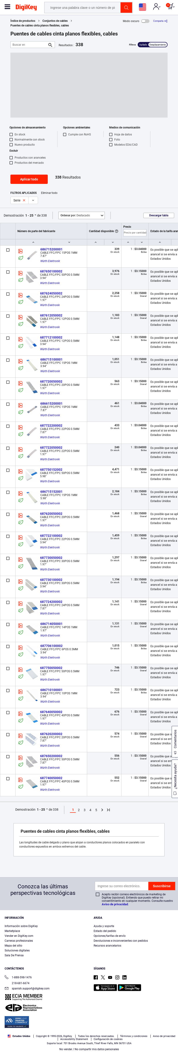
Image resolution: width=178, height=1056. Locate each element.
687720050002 (51, 381)
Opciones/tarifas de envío (110, 936)
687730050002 (51, 558)
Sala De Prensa (14, 955)
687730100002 (51, 580)
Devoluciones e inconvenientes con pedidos (121, 940)
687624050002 (51, 293)
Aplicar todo (29, 179)
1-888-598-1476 (18, 978)
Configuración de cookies (108, 1039)
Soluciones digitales (17, 950)
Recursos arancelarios (107, 945)
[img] (26, 8)
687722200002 (51, 425)
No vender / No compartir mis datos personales (89, 1049)
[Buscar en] (29, 45)
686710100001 (51, 690)
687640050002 (51, 712)
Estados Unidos (19, 1036)
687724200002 (51, 602)
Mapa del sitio (13, 945)
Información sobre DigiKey (21, 926)
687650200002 (51, 756)
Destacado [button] (75, 215)
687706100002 (51, 646)
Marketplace (12, 931)
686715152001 (51, 491)
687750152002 (51, 469)
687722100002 (51, 536)
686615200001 (51, 403)
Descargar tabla (158, 215)
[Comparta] (160, 21)
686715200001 (51, 249)
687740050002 (51, 778)
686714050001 (51, 624)
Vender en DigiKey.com (19, 936)
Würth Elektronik (50, 261)
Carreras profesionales (19, 940)
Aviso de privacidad (115, 904)
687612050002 (51, 315)
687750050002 (51, 668)
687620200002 (51, 734)
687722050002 (51, 447)
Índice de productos (22, 20)
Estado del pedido (105, 931)
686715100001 (51, 359)
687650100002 (51, 271)
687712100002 (51, 337)
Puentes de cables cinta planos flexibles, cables (39, 25)
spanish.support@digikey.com (27, 989)
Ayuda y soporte (104, 926)
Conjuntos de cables (55, 20)
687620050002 (51, 513)
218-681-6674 (17, 983)
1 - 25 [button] (29, 215)
